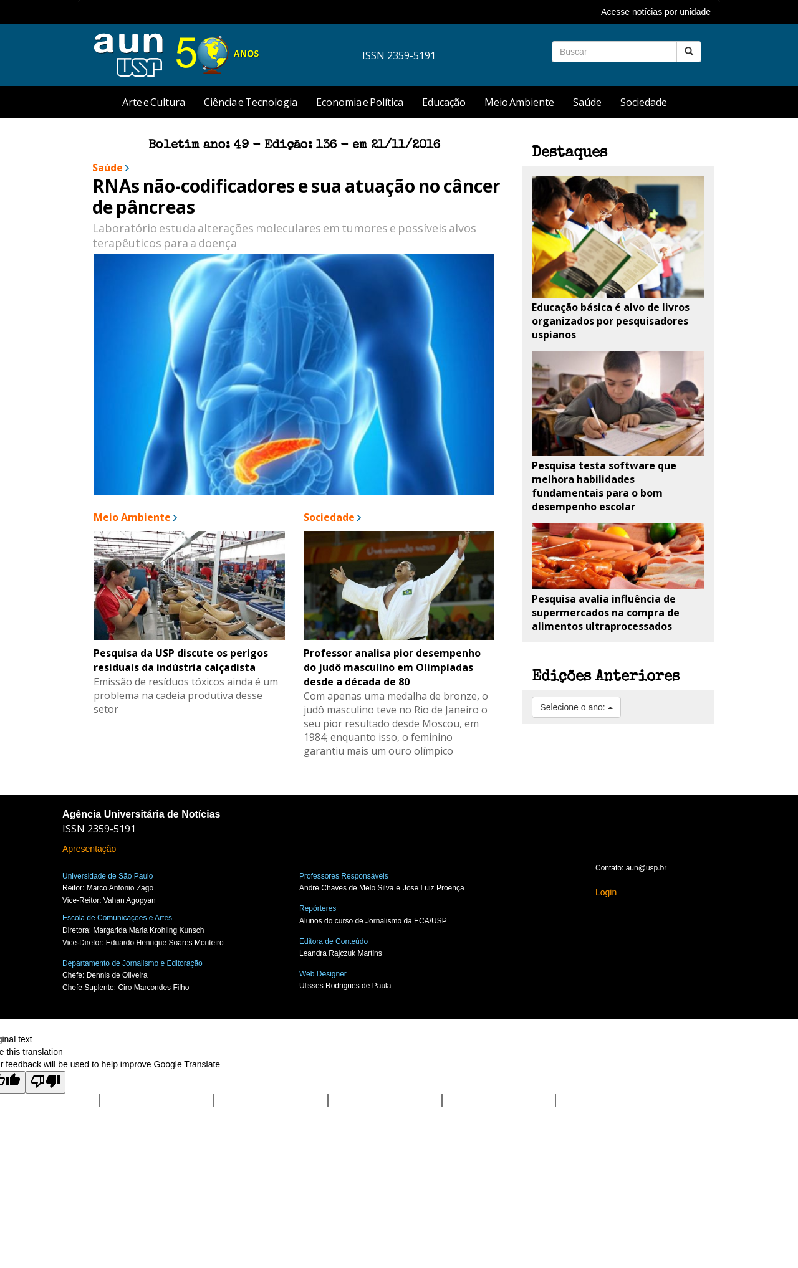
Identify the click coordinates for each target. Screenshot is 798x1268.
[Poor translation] (45, 1082)
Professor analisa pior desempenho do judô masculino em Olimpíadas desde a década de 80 (392, 667)
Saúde (587, 102)
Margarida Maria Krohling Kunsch (148, 930)
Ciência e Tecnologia (250, 102)
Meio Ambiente (519, 102)
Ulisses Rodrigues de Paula (345, 985)
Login (606, 892)
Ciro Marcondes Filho (153, 987)
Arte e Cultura (153, 102)
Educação (444, 102)
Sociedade (643, 102)
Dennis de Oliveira (117, 975)
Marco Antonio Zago (120, 888)
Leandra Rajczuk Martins (340, 953)
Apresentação (89, 849)
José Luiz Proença (433, 888)
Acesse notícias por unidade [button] (656, 12)
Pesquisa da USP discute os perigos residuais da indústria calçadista (181, 660)
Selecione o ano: (576, 707)
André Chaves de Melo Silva (346, 888)
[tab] (399, 12)
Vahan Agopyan (129, 900)
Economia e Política (359, 102)
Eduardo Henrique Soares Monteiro (165, 942)
